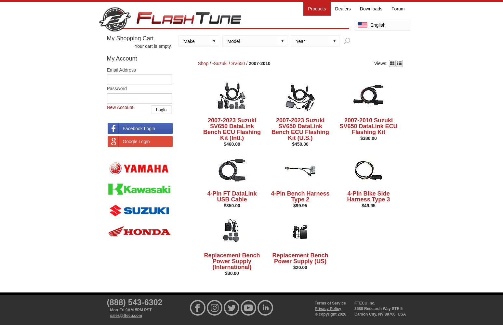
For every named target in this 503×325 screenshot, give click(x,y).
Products (317, 8)
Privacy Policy (328, 308)
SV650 (238, 63)
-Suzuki (220, 63)
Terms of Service (330, 303)
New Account (120, 107)
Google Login (136, 141)
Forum (397, 8)
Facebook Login (139, 128)
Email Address (121, 70)
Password (117, 88)
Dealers (343, 8)
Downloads (371, 8)
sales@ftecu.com (126, 315)
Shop (203, 63)
